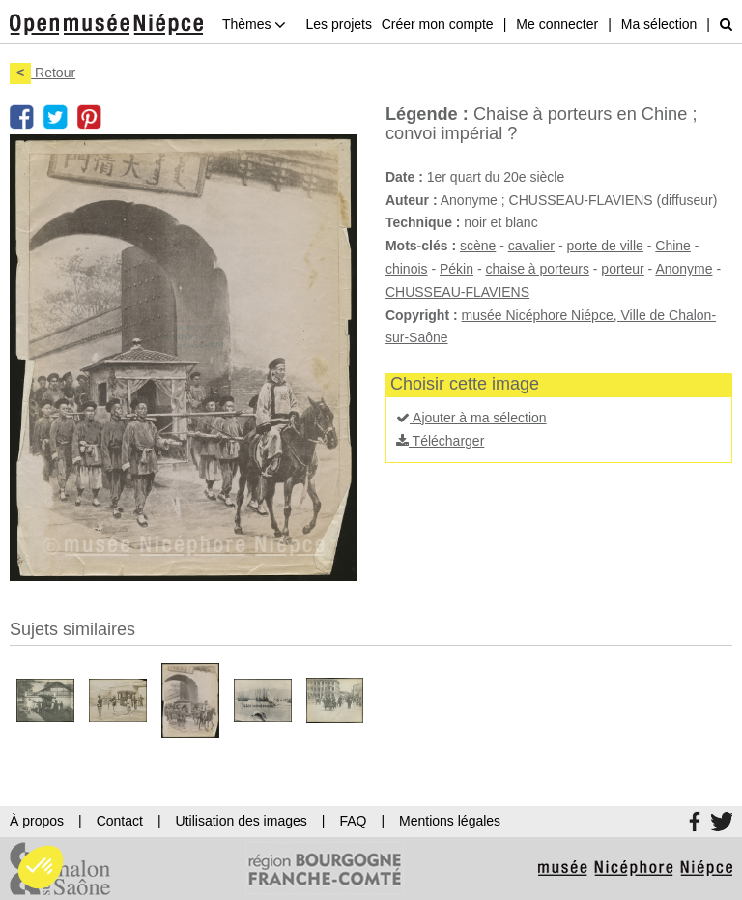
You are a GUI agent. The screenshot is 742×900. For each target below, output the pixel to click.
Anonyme (683, 268)
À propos (37, 820)
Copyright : (421, 315)
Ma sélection (659, 24)
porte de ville (604, 245)
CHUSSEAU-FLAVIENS (457, 292)
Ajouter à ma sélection (471, 417)
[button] (40, 867)
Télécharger (440, 441)
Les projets (338, 24)
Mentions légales (449, 820)
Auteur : (411, 200)
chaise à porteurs (536, 268)
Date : (404, 177)
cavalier (531, 245)
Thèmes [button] (254, 24)
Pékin (456, 268)
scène (478, 245)
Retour (42, 72)
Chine (673, 245)
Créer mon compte (438, 24)
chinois (406, 268)
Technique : (423, 222)
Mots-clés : (420, 245)
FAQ (352, 820)
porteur (622, 268)
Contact (120, 820)
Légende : (427, 114)
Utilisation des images (241, 820)
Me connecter (557, 24)
